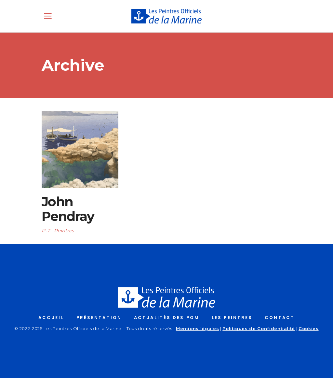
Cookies (309, 328)
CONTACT (280, 317)
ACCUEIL (51, 317)
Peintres (64, 230)
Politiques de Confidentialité (258, 328)
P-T (46, 230)
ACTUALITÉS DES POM (166, 317)
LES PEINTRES (232, 317)
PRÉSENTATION (99, 317)
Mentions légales (197, 328)
